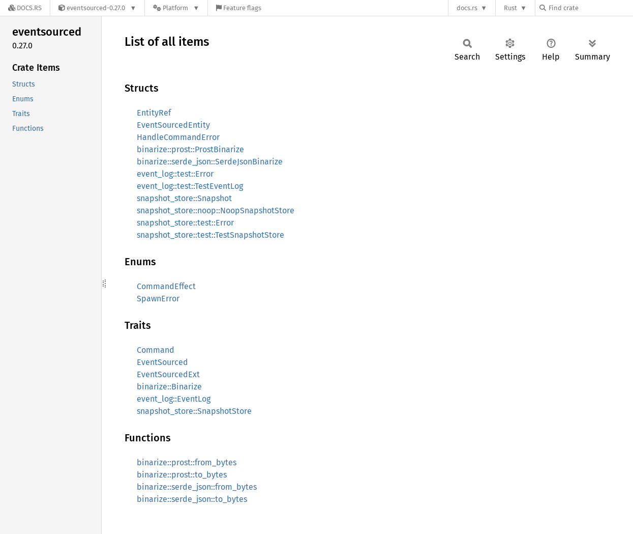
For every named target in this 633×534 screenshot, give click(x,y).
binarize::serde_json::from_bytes (197, 487)
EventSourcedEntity (173, 125)
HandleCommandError (178, 137)
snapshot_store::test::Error (185, 223)
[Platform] (176, 8)
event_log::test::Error (175, 174)
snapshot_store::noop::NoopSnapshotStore (215, 210)
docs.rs (467, 8)
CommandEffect (166, 286)
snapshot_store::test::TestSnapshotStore (210, 235)
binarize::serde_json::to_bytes (192, 499)
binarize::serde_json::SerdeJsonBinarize (210, 161)
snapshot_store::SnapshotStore (194, 411)
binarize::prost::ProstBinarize (190, 149)
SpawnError (158, 298)
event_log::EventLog (173, 399)
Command (155, 350)
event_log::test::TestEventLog (190, 186)
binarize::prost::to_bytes (182, 475)
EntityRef (154, 113)
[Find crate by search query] (590, 8)
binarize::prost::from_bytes (186, 462)
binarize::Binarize (169, 386)
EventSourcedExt (168, 374)
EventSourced (162, 362)
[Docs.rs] (25, 8)
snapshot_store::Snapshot (184, 198)
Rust (510, 8)
